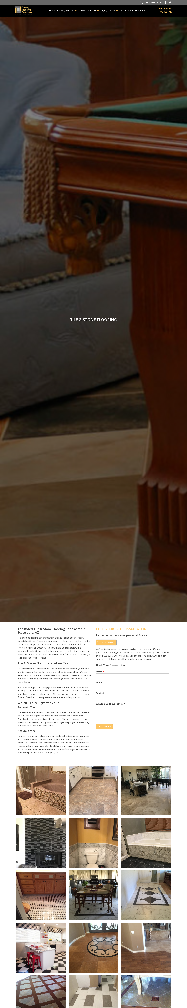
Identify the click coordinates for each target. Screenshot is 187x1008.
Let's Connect (104, 726)
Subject (100, 693)
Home (52, 10)
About (83, 10)
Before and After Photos (133, 10)
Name (100, 671)
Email (99, 682)
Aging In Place (110, 10)
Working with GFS (67, 10)
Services (93, 10)
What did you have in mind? (110, 704)
